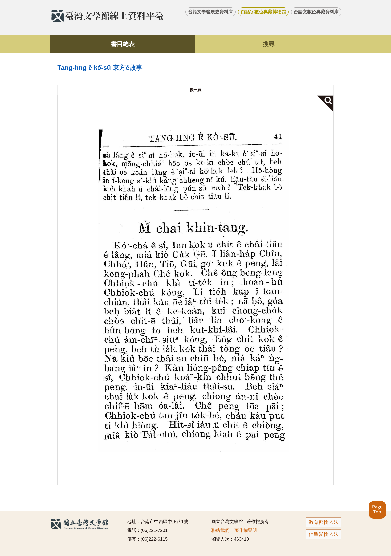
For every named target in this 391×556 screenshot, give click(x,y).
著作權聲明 (245, 530)
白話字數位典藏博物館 (263, 11)
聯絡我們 (220, 530)
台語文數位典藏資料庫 (316, 11)
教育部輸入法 (324, 522)
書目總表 (123, 44)
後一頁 (195, 90)
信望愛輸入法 (324, 534)
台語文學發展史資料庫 (210, 11)
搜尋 (269, 44)
